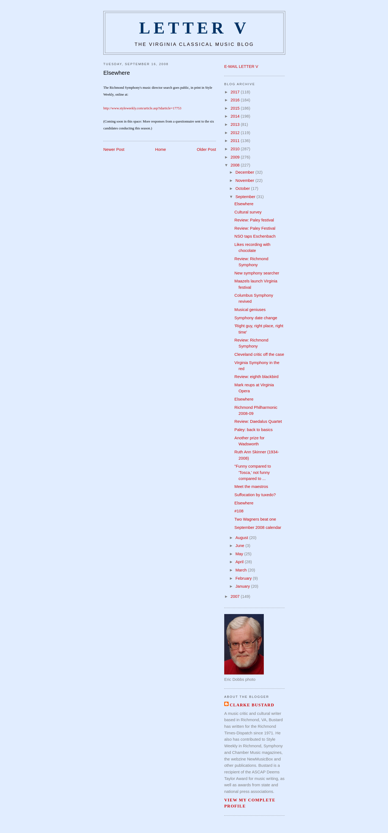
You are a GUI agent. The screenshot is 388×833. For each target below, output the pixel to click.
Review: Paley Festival (254, 228)
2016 (236, 100)
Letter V (194, 28)
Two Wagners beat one (255, 519)
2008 (236, 165)
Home (160, 149)
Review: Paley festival (254, 220)
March (241, 570)
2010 (236, 149)
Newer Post (113, 149)
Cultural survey (248, 212)
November (245, 180)
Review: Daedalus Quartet (258, 421)
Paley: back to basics (253, 429)
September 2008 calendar (257, 527)
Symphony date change (255, 318)
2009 (236, 157)
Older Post (206, 149)
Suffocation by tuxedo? (255, 495)
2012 (236, 132)
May (239, 554)
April (240, 562)
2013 (236, 124)
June (240, 545)
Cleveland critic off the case (259, 354)
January (243, 586)
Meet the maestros (251, 486)
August (242, 537)
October (243, 188)
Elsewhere (116, 73)
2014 (236, 116)
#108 (238, 511)
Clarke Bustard (252, 705)
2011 (236, 140)
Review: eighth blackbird (256, 376)
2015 (236, 108)
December (245, 172)
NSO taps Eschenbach (255, 236)
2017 (236, 92)
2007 (236, 596)
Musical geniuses (250, 309)
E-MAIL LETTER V (241, 66)
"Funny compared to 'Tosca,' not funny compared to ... (252, 472)
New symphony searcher (256, 273)
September (246, 197)
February (244, 578)
